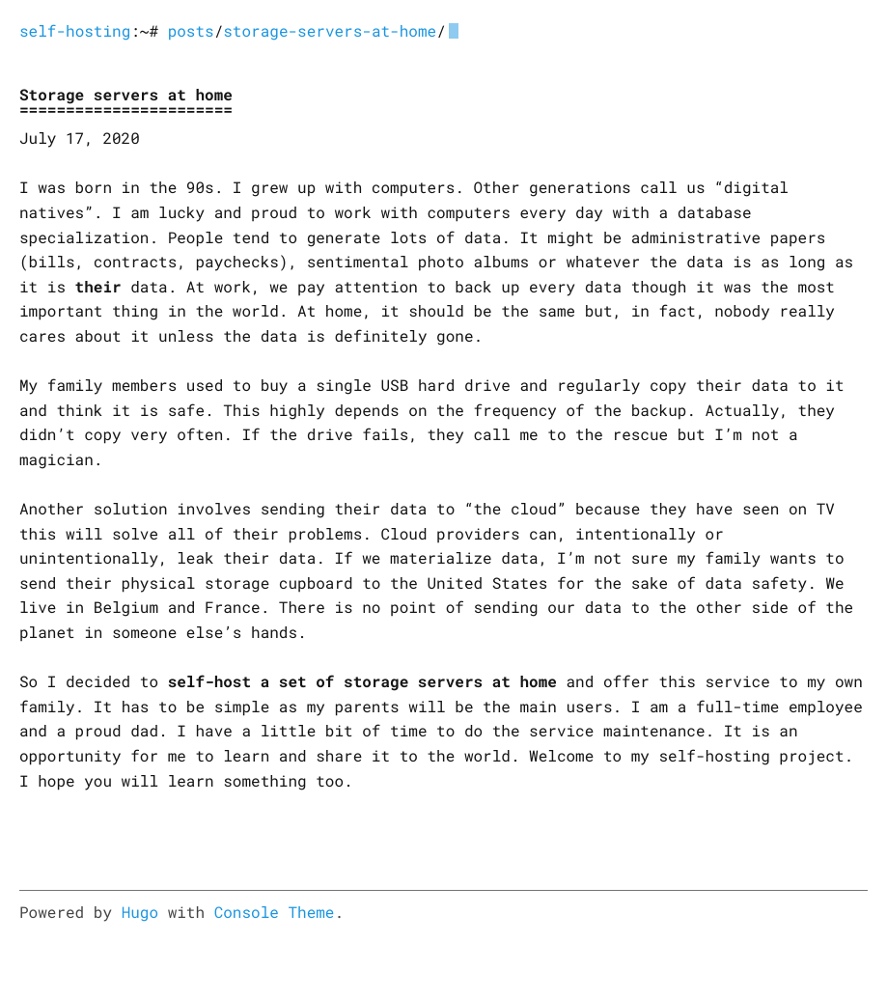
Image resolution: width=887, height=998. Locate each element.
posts (191, 31)
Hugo (140, 912)
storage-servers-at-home (329, 31)
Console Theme (274, 912)
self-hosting (74, 31)
